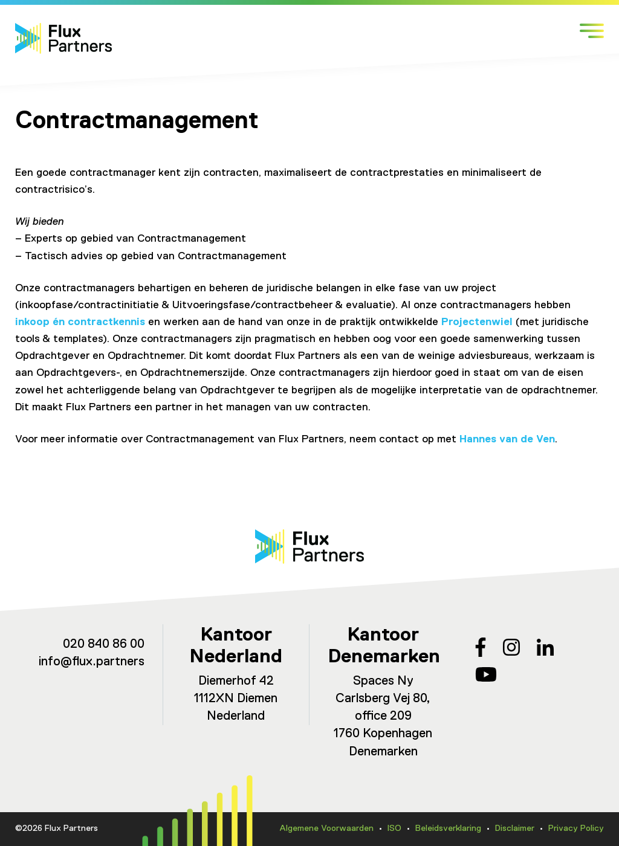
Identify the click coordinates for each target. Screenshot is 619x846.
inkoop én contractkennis (80, 322)
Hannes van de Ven (507, 439)
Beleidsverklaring (448, 828)
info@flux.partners (91, 662)
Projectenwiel (477, 322)
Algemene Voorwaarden (326, 828)
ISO (394, 828)
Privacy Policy (576, 828)
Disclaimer (514, 828)
